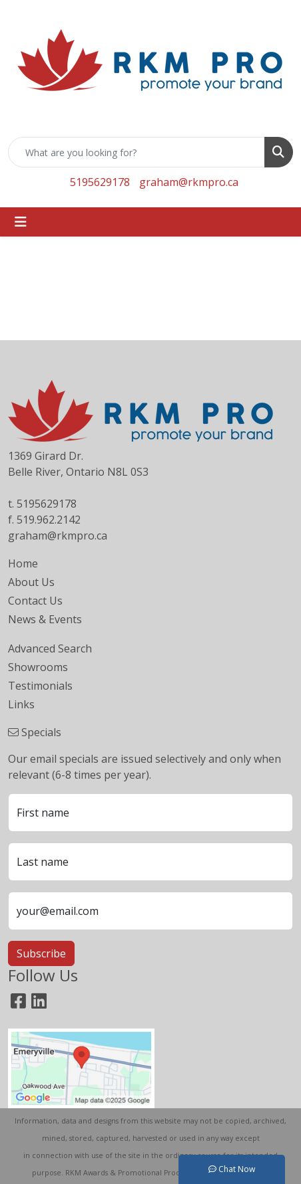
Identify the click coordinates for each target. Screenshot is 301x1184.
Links (21, 704)
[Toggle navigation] (21, 222)
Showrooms (38, 667)
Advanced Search (50, 648)
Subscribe (41, 953)
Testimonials (40, 685)
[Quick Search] (136, 152)
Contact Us (35, 600)
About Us (31, 582)
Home (23, 563)
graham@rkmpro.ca (188, 182)
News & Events (45, 619)
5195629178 (100, 182)
